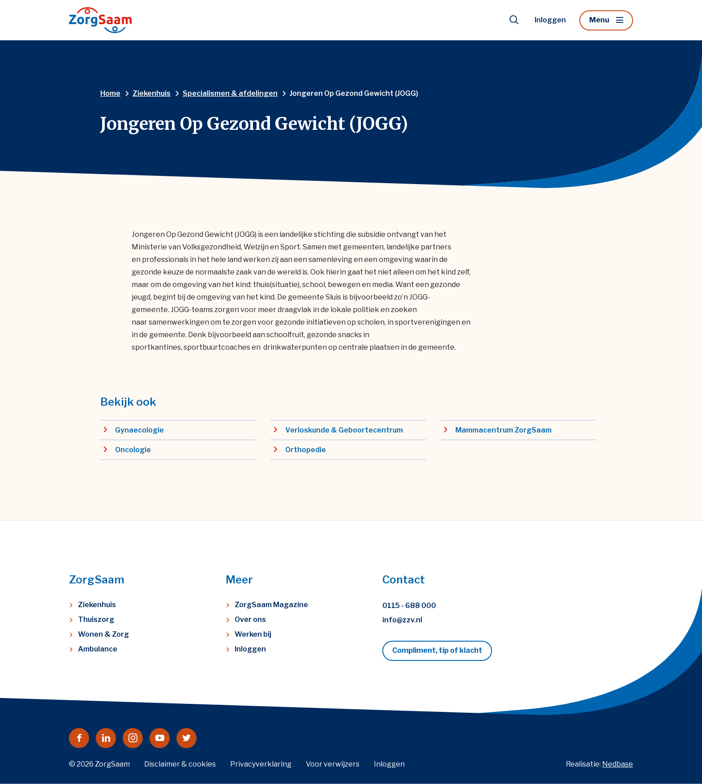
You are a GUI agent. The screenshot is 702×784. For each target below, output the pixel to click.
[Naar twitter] (186, 738)
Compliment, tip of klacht (437, 650)
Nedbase (617, 764)
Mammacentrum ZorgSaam (503, 430)
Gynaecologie (139, 430)
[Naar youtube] (160, 738)
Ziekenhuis (97, 604)
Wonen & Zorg (103, 634)
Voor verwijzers (333, 764)
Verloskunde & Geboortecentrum (344, 430)
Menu (599, 20)
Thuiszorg (96, 619)
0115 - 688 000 (409, 605)
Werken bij (253, 634)
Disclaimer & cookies (180, 764)
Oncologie (133, 450)
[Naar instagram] (133, 738)
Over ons (250, 619)
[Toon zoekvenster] (514, 20)
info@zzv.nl (402, 620)
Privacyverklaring (260, 764)
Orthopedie (305, 450)
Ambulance (97, 649)
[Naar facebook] (79, 738)
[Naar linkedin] (106, 738)
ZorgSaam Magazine (271, 604)
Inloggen (550, 20)
